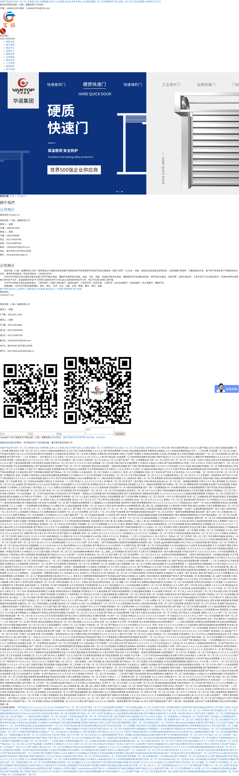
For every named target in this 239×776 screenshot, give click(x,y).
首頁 (12, 196)
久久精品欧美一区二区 (188, 716)
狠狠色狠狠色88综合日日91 (13, 713)
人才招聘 (10, 63)
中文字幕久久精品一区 (224, 707)
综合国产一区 (11, 747)
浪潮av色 (168, 756)
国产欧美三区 (177, 762)
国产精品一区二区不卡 (87, 713)
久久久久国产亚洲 (27, 747)
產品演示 (10, 60)
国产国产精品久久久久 (10, 719)
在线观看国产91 (74, 765)
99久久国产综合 (171, 744)
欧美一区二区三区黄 (140, 741)
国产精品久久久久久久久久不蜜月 (114, 731)
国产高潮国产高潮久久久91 (54, 753)
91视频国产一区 (155, 728)
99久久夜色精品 (71, 731)
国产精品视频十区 (14, 771)
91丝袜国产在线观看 (217, 759)
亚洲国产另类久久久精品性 (112, 750)
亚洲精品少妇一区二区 (225, 710)
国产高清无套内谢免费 (212, 750)
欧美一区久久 (191, 762)
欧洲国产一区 (122, 707)
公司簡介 (21, 196)
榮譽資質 (10, 54)
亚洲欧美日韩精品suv (174, 728)
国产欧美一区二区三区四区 (87, 756)
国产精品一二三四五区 (24, 716)
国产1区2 (116, 719)
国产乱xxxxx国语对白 (222, 753)
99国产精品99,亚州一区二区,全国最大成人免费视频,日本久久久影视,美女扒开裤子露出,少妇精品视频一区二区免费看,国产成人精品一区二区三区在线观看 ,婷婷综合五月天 (80, 1)
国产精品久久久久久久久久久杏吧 (177, 747)
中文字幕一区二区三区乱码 (84, 735)
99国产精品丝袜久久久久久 (42, 756)
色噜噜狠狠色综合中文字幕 (203, 725)
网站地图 (166, 447)
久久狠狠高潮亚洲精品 (26, 731)
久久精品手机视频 (56, 750)
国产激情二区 (63, 735)
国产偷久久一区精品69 (105, 768)
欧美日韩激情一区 (75, 750)
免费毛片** (73, 753)
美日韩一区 (111, 716)
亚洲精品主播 (193, 722)
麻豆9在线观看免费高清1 (90, 725)
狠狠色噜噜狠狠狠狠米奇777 (176, 738)
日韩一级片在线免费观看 (34, 719)
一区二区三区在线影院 (220, 728)
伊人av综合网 (138, 744)
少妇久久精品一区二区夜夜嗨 (163, 716)
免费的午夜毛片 (75, 710)
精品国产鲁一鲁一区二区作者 (91, 716)
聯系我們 (10, 66)
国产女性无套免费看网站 (120, 722)
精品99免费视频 (93, 771)
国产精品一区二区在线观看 (63, 713)
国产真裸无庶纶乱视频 (94, 710)
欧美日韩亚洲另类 (36, 728)
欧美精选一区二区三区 (190, 735)
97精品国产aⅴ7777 (139, 716)
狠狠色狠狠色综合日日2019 (171, 731)
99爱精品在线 (91, 750)
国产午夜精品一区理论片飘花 (63, 768)
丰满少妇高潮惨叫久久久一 (195, 741)
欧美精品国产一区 (164, 753)
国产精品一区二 (224, 725)
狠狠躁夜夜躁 (27, 738)
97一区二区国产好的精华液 (29, 710)
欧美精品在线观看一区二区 (222, 771)
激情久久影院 (181, 707)
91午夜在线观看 (104, 753)
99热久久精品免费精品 (117, 710)
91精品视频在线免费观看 (118, 741)
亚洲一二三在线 (50, 741)
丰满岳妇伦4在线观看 (26, 722)
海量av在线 (122, 765)
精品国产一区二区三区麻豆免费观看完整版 (64, 759)
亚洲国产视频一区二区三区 (139, 771)
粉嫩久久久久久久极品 (85, 762)
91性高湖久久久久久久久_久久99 (184, 750)
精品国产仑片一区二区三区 (70, 707)
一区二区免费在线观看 (133, 719)
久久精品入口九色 (161, 762)
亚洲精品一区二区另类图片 (204, 738)
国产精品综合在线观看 (80, 747)
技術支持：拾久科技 (95, 437)
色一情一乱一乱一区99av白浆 (199, 710)
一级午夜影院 (52, 728)
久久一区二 (157, 765)
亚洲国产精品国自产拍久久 (94, 722)
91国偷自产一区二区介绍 (50, 731)
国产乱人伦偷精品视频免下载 (199, 731)
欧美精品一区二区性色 (111, 756)
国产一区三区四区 (30, 753)
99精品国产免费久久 (202, 765)
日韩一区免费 (20, 728)
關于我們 (10, 45)
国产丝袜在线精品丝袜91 (200, 707)
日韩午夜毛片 (141, 725)
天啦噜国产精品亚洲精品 (15, 765)
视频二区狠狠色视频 (68, 741)
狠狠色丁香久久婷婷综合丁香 (210, 744)
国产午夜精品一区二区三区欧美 (189, 756)
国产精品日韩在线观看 (36, 750)
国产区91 (107, 725)
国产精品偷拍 (121, 738)
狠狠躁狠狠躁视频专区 (178, 725)
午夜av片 (42, 747)
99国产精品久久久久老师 (147, 768)
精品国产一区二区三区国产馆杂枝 (61, 725)
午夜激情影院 (224, 738)
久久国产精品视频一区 (35, 744)
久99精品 (125, 747)
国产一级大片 (29, 774)
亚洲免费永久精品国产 (124, 753)
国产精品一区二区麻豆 (103, 738)
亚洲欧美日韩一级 (161, 771)
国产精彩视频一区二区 (134, 756)
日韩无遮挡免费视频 (70, 722)
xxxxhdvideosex (85, 768)
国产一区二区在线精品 (143, 722)
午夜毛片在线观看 (154, 744)
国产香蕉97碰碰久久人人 (113, 771)
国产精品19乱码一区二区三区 (107, 728)
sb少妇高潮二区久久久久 (140, 762)
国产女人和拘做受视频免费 (122, 759)
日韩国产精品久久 (32, 771)
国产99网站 (149, 713)
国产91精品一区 (230, 722)
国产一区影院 (69, 716)
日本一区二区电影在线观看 (92, 741)
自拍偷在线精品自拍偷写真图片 (147, 735)
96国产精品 (41, 738)
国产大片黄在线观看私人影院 (70, 771)
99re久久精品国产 (64, 756)
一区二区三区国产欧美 (224, 765)
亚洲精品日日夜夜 (87, 753)
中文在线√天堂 (85, 728)
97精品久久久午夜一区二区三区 (169, 710)
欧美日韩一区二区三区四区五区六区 (38, 735)
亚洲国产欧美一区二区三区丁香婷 (184, 719)
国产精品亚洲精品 (125, 768)
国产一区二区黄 (133, 750)
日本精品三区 (14, 738)
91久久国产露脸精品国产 (217, 756)
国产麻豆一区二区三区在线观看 (99, 707)
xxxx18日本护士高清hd (38, 713)
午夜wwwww (180, 722)
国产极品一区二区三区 (211, 719)
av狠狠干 (175, 771)
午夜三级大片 (54, 738)
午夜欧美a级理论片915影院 (144, 731)
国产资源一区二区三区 (139, 765)
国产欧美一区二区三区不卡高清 (166, 741)
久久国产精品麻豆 (88, 731)
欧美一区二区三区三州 (85, 744)
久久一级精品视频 (68, 728)
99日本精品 (202, 728)
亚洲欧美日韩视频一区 (14, 750)
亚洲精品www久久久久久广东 (177, 765)
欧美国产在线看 (90, 765)
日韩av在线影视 (154, 738)
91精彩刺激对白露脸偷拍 (135, 728)
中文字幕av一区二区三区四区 (216, 735)
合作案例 (10, 57)
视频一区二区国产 (207, 762)
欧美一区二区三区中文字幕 (154, 750)
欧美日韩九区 (181, 753)
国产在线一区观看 (164, 707)
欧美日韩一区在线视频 (195, 759)
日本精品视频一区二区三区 (142, 707)
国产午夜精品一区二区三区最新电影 (218, 713)
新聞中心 (10, 51)
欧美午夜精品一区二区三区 (49, 716)
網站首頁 (10, 41)
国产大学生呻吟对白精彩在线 (97, 719)
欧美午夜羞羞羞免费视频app (194, 771)
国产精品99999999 (12, 753)
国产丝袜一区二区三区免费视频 (175, 768)
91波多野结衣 (41, 768)
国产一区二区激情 (14, 762)
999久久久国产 (193, 713)
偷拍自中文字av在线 (56, 765)
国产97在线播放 (171, 735)
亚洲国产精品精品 (107, 765)
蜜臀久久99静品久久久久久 (60, 744)
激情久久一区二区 (8, 725)
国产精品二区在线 (209, 716)
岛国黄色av (28, 768)
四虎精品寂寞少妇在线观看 (31, 725)
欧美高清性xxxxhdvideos (55, 710)
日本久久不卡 (48, 771)
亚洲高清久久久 (163, 713)
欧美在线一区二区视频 (123, 725)
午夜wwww (191, 728)
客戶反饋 (10, 69)
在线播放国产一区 (154, 756)
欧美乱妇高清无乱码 (145, 753)
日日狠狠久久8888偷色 (48, 722)
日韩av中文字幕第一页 (155, 719)
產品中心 (10, 48)
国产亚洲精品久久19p (109, 713)
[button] (117, 191)
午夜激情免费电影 (139, 747)
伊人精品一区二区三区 (31, 741)
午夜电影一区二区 (73, 719)
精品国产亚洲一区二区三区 (148, 759)
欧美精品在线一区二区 (173, 759)
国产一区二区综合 (164, 722)
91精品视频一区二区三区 (141, 710)
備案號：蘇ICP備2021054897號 (70, 437)
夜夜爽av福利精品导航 (132, 713)
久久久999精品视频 (34, 759)
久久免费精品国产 (227, 716)
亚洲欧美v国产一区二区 (200, 753)
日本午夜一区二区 (55, 719)
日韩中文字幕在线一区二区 (222, 741)
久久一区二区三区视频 (58, 747)
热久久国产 (125, 744)
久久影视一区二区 (137, 738)
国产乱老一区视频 (122, 735)
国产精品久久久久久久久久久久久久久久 (37, 707)
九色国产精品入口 (36, 765)
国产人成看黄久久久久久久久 (106, 747)
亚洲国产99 (123, 716)
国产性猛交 (154, 747)
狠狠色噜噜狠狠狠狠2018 (206, 747)
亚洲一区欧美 (178, 713)
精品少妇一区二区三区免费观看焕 (40, 762)
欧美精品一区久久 (65, 762)
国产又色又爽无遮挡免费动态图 (112, 762)
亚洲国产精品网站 (157, 725)
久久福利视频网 (105, 735)
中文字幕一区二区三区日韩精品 (76, 738)
